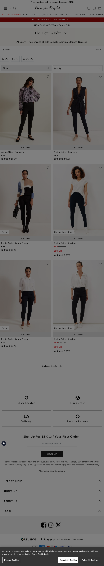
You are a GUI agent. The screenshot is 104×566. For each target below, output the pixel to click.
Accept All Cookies (68, 560)
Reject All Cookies (90, 560)
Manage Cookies (11, 560)
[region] (52, 556)
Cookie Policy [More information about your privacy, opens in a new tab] (44, 554)
